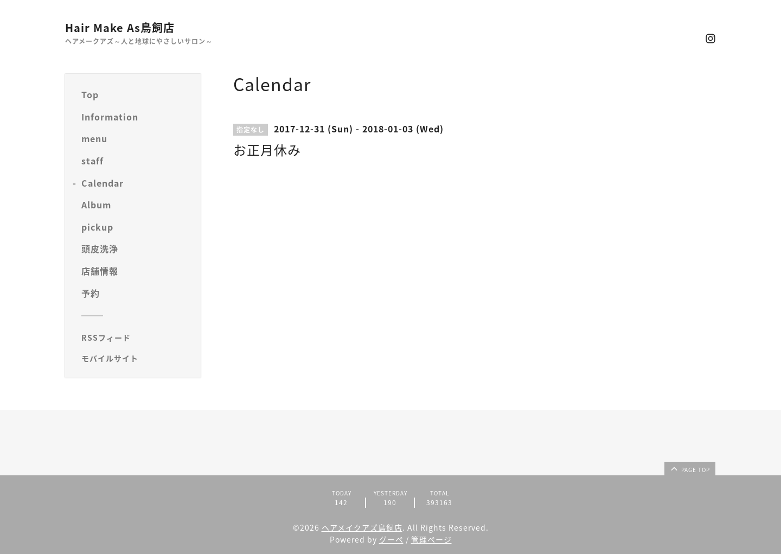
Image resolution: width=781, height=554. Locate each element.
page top (689, 468)
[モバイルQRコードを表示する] (137, 358)
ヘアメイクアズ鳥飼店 (362, 527)
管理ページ (431, 539)
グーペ (391, 539)
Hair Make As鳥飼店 (120, 27)
